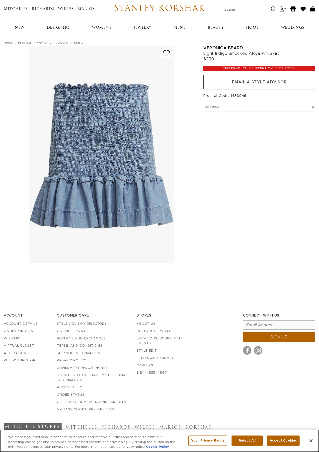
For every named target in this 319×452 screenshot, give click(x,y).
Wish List (12, 338)
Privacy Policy (71, 360)
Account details (20, 323)
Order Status (70, 394)
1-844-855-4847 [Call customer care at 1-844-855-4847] (152, 373)
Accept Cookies (283, 440)
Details (259, 107)
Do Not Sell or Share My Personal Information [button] (92, 378)
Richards (43, 9)
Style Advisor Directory (82, 323)
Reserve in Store (21, 360)
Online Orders (18, 331)
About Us (146, 323)
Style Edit (147, 350)
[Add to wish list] (166, 53)
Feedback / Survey (155, 358)
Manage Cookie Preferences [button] (85, 409)
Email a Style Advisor (259, 82)
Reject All (247, 440)
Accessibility (69, 387)
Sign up (279, 337)
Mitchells (16, 9)
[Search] (272, 9)
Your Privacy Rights (208, 440)
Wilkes (66, 9)
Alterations (16, 353)
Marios (86, 9)
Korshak (198, 428)
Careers (145, 365)
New (19, 28)
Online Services (72, 331)
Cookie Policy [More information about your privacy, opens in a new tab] (157, 447)
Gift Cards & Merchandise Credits (91, 402)
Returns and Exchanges (81, 338)
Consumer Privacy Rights (82, 368)
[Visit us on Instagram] (258, 350)
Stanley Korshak (159, 9)
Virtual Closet (19, 345)
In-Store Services (154, 331)
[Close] (311, 440)
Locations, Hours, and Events (159, 341)
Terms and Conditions (79, 345)
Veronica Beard (223, 48)
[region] (159, 441)
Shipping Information (78, 353)
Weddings (292, 28)
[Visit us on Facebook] (247, 350)
